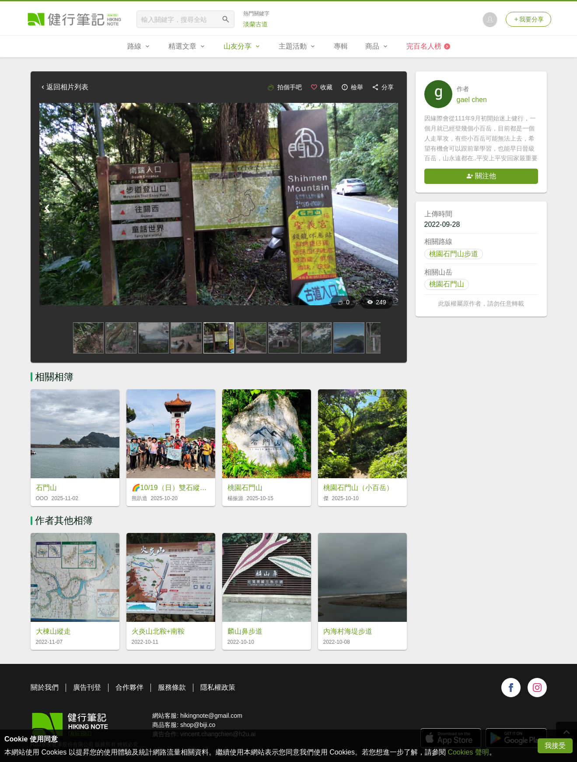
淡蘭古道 (255, 24)
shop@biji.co (197, 724)
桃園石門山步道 (453, 254)
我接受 (555, 745)
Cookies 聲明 (468, 752)
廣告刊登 (87, 687)
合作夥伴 (129, 687)
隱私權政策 (217, 687)
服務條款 (172, 687)
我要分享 (528, 19)
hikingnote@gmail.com (211, 715)
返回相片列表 (63, 87)
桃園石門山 (446, 284)
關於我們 (45, 687)
